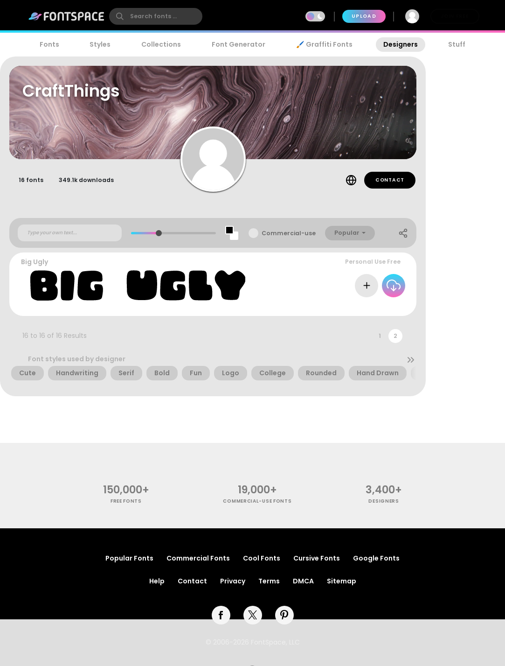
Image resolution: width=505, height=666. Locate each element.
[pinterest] (284, 615)
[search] (155, 16)
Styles (100, 44)
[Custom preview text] (70, 232)
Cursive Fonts (316, 558)
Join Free (455, 16)
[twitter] (252, 615)
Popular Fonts (129, 558)
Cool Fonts (261, 558)
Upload (364, 16)
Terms (269, 581)
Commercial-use (289, 233)
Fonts (49, 44)
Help (157, 581)
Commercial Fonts (198, 558)
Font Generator (238, 44)
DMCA (303, 581)
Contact (389, 179)
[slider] (158, 233)
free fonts (126, 501)
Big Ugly (34, 261)
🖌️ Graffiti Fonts (324, 44)
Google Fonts (376, 558)
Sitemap (341, 581)
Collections (161, 44)
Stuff (456, 44)
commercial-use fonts (257, 501)
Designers (400, 44)
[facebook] (221, 615)
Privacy (232, 581)
